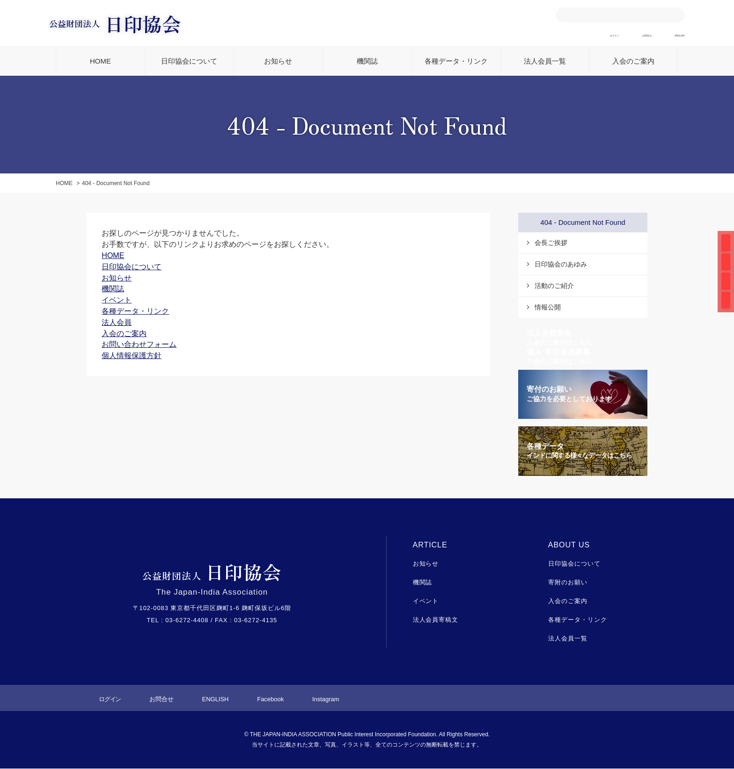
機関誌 (367, 61)
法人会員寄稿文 (436, 620)
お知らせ (278, 61)
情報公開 (548, 307)
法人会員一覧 (545, 61)
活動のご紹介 (554, 286)
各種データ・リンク (456, 61)
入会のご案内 (633, 61)
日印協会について (189, 61)
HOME (100, 61)
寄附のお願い (567, 583)
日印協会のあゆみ (561, 264)
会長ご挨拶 (551, 243)
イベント (426, 601)
